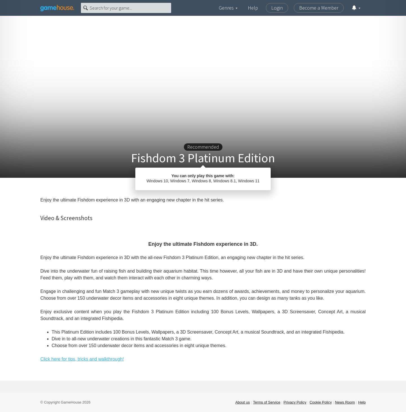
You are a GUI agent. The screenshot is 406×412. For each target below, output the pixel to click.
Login (277, 8)
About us (242, 402)
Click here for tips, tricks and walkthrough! (82, 359)
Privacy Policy (295, 402)
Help (253, 8)
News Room (345, 402)
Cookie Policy (321, 402)
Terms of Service (266, 402)
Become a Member (318, 8)
